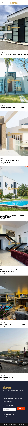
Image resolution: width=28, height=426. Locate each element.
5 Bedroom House (6, 378)
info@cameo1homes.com (7, 401)
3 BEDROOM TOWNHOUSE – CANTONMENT (10, 161)
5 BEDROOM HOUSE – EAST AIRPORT (13, 325)
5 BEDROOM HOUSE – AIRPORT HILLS (14, 55)
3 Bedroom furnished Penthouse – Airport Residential (12, 271)
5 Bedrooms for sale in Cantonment (13, 108)
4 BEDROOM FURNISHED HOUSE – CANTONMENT (12, 216)
